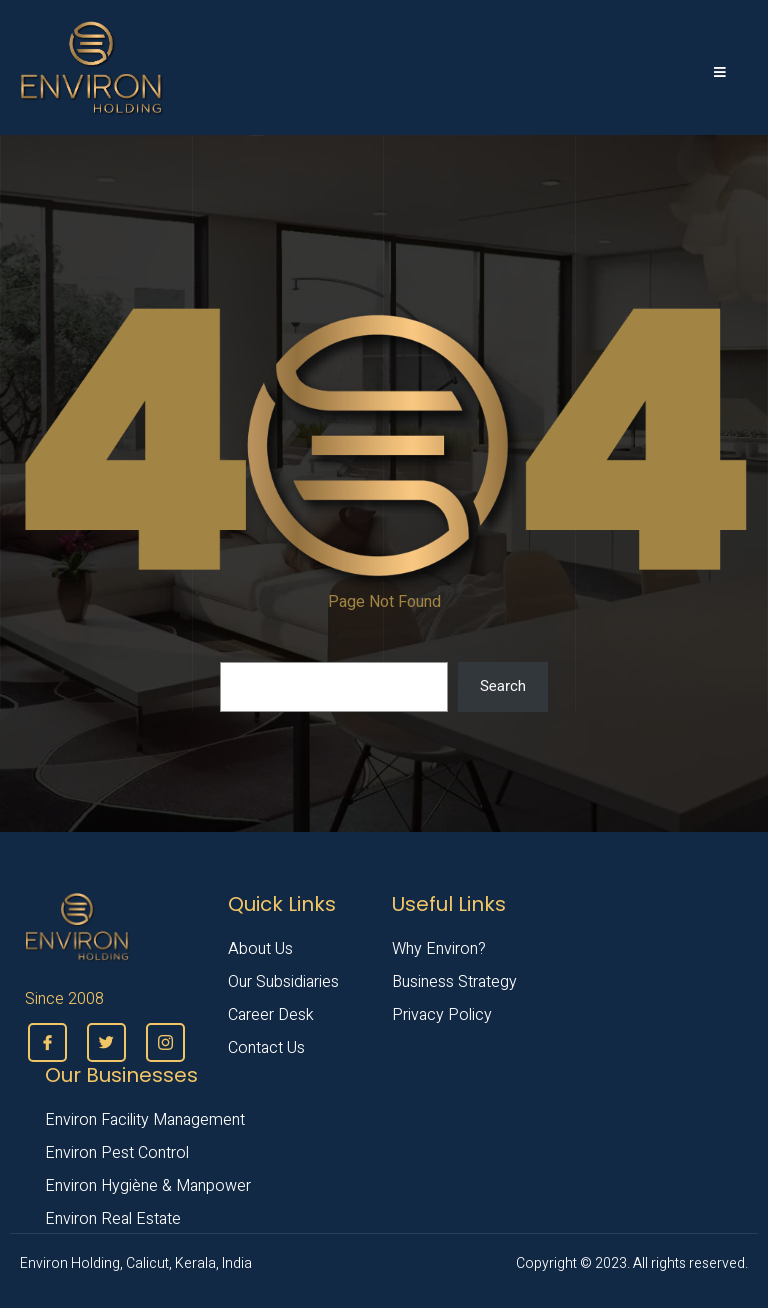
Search (503, 686)
